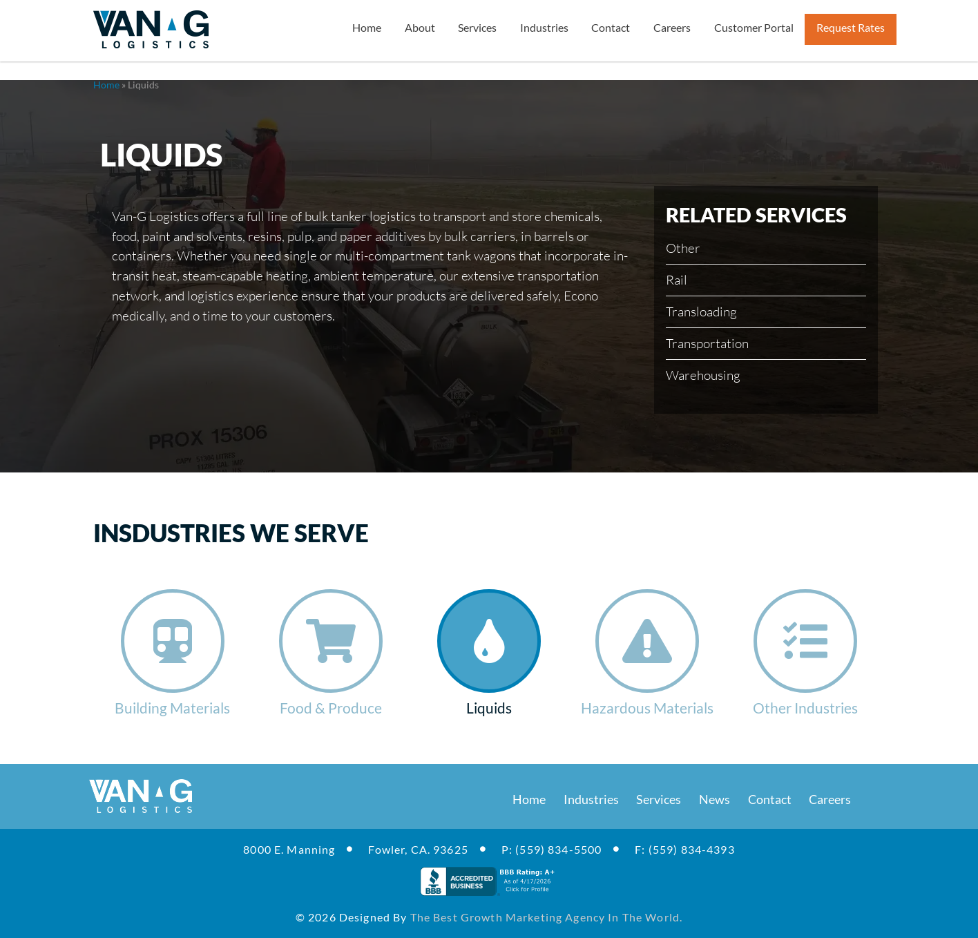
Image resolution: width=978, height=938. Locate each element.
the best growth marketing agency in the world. (546, 916)
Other (683, 248)
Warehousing (703, 375)
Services (658, 799)
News (714, 799)
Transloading (701, 311)
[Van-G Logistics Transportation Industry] (151, 29)
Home (106, 84)
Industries (591, 799)
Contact (770, 799)
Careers (830, 799)
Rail (676, 279)
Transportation (707, 343)
